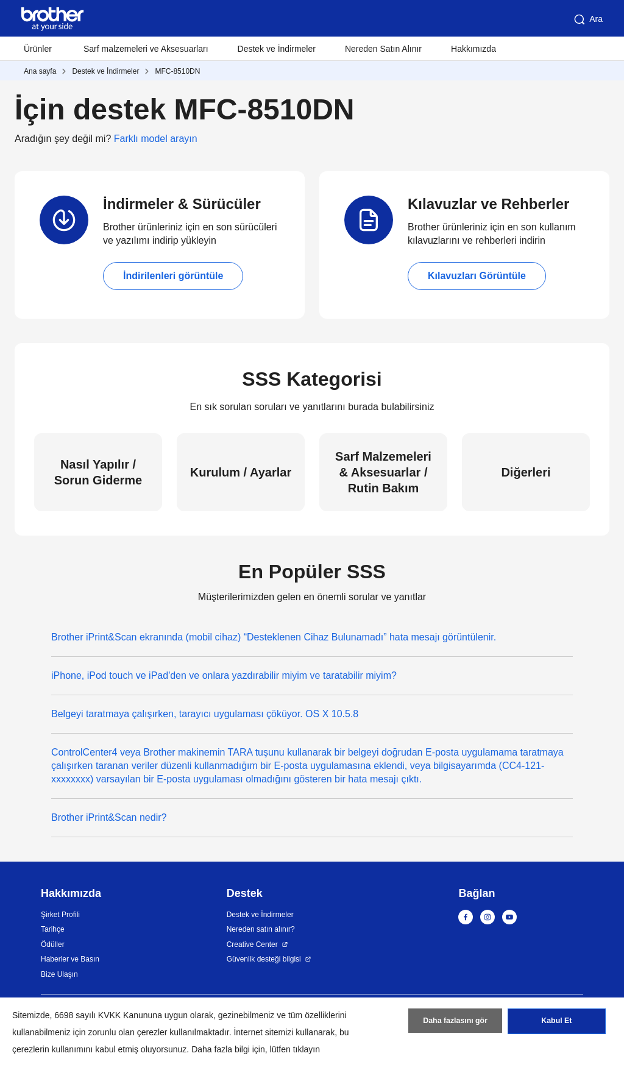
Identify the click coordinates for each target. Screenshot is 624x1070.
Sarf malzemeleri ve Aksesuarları (145, 49)
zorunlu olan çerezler (128, 1032)
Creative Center (252, 944)
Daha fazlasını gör (455, 1023)
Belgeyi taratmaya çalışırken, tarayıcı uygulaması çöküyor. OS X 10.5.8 (204, 714)
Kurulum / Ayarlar (240, 472)
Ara (587, 19)
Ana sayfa (40, 71)
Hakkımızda (473, 49)
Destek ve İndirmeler (277, 49)
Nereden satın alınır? (261, 929)
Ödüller (53, 944)
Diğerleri (525, 472)
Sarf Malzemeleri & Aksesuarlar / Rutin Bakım (383, 472)
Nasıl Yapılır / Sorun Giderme (98, 472)
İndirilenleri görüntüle (173, 276)
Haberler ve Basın (70, 959)
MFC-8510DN (177, 71)
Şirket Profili (60, 914)
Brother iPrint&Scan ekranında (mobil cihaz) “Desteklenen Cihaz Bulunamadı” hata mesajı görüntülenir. (273, 637)
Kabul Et (557, 1023)
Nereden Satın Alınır (383, 49)
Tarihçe (53, 929)
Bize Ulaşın (59, 974)
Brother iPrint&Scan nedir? (108, 817)
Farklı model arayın (155, 138)
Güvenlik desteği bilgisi (264, 959)
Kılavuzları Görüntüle (477, 276)
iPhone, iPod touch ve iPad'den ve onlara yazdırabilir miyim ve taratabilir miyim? (224, 675)
